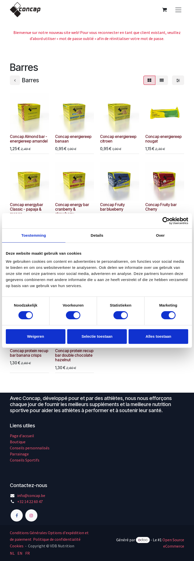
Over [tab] (160, 235)
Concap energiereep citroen (118, 138)
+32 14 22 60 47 (30, 501)
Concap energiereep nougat (163, 138)
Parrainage (19, 453)
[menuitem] (12, 553)
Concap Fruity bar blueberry (112, 207)
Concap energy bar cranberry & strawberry (72, 209)
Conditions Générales (28, 532)
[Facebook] (17, 515)
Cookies (16, 545)
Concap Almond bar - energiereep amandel (28, 138)
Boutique (18, 441)
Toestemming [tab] (33, 235)
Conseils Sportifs (24, 460)
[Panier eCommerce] (164, 10)
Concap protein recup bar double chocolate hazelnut (74, 355)
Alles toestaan (158, 336)
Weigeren (35, 336)
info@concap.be (31, 495)
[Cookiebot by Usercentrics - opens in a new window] (166, 221)
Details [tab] (97, 235)
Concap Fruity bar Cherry (161, 207)
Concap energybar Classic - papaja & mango (26, 209)
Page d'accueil (22, 435)
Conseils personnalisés (30, 447)
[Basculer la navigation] (178, 10)
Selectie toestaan (97, 336)
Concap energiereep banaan (73, 138)
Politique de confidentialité (57, 539)
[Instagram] (31, 515)
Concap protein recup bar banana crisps (29, 353)
